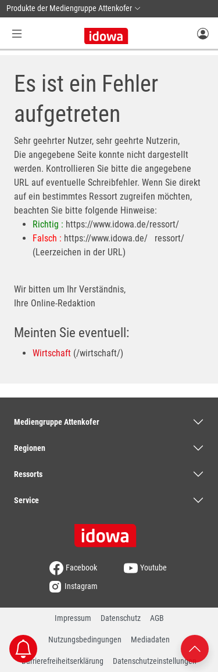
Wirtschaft (52, 353)
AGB (157, 618)
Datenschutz (121, 618)
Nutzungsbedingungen (84, 639)
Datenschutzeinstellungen (154, 661)
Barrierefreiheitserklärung (62, 661)
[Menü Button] (16, 33)
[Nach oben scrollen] (195, 647)
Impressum (73, 618)
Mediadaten (150, 639)
